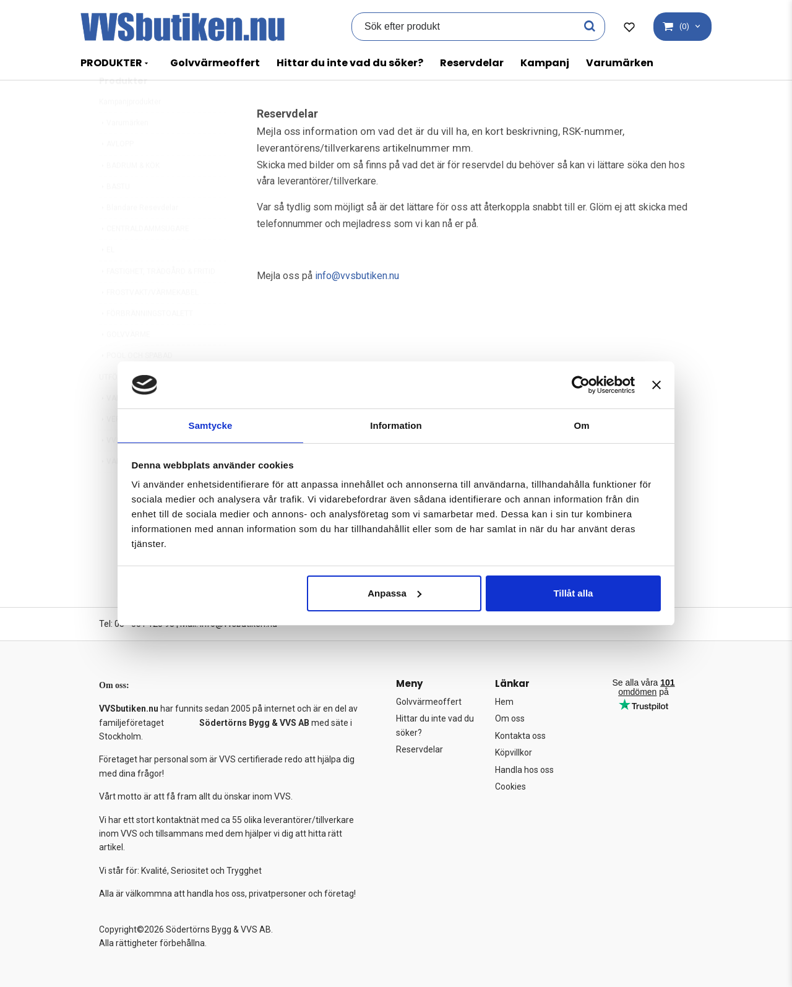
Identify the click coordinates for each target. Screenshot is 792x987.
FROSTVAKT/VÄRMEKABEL (149, 321)
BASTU (114, 216)
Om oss (510, 718)
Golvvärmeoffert (215, 63)
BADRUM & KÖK (129, 195)
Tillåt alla (573, 593)
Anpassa (394, 593)
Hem (504, 702)
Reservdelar (472, 63)
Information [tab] (396, 425)
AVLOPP (116, 173)
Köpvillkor (513, 752)
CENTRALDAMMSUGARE (144, 258)
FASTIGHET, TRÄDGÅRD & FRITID (157, 300)
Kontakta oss (520, 736)
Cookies (510, 786)
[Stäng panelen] (656, 384)
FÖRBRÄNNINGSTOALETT (146, 342)
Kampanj (544, 63)
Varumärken (619, 63)
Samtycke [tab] (211, 425)
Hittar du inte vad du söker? (350, 63)
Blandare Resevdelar (138, 237)
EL (106, 279)
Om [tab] (581, 425)
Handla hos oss (524, 770)
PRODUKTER (111, 63)
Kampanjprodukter (130, 131)
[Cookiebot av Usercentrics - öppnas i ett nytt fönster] (581, 384)
